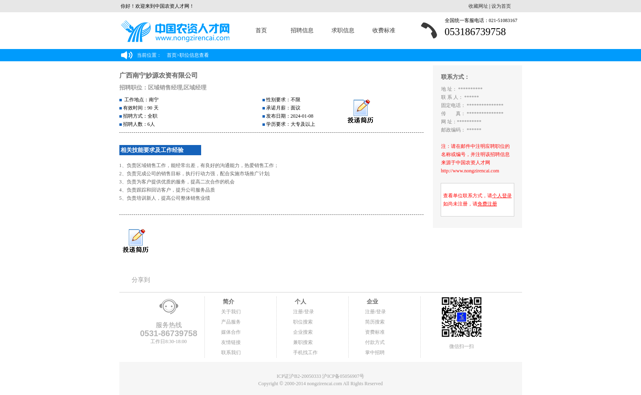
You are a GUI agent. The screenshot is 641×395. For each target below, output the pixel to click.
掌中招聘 (375, 352)
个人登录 (502, 196)
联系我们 (231, 352)
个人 (299, 302)
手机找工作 (305, 352)
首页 (261, 30)
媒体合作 (231, 332)
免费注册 (487, 204)
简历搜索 (375, 322)
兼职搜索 (303, 342)
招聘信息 (302, 30)
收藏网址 (478, 6)
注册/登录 (303, 312)
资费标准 (375, 332)
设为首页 (501, 6)
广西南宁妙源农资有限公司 (158, 75)
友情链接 (231, 342)
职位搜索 (303, 322)
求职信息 (343, 30)
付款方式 (375, 342)
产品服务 (231, 322)
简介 (227, 302)
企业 (371, 302)
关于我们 (231, 312)
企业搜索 (303, 332)
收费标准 (383, 30)
